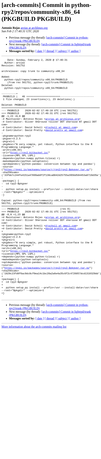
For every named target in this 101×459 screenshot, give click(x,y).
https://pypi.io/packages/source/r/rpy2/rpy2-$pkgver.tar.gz (47, 192)
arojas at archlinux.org (34, 27)
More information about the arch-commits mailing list (34, 374)
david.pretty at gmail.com (63, 144)
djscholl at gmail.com (60, 141)
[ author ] (75, 51)
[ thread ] (50, 51)
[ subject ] (63, 51)
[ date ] (39, 51)
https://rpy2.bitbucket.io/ (29, 171)
